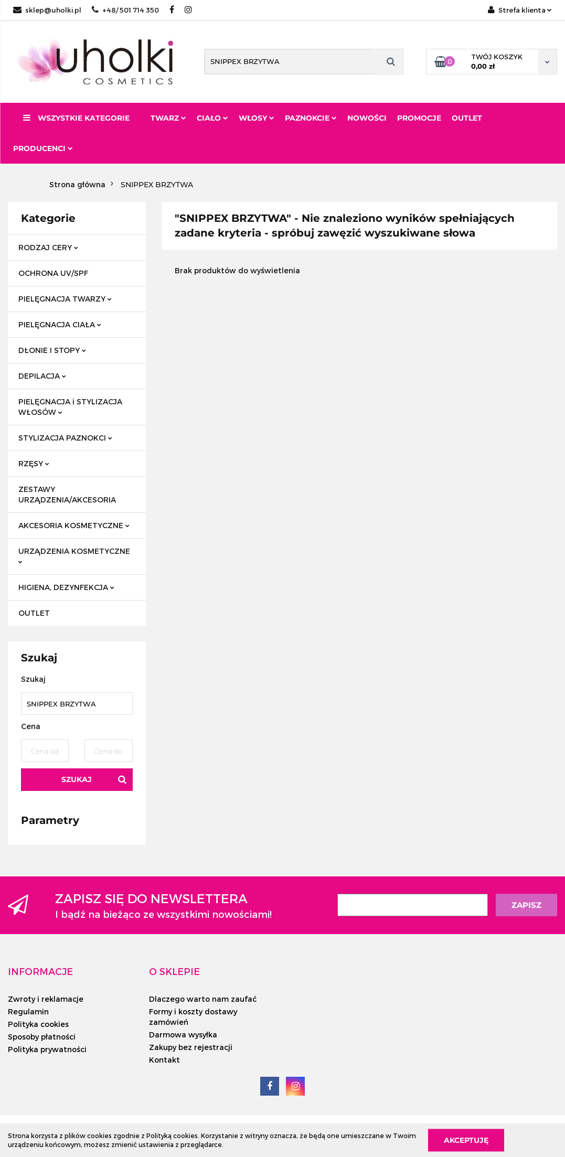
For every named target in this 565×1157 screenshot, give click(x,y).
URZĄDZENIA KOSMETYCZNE (74, 555)
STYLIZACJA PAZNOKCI (65, 437)
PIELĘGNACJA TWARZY (65, 298)
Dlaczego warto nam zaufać (203, 998)
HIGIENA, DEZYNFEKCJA (66, 587)
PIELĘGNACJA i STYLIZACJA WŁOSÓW (70, 406)
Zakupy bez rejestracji (190, 1047)
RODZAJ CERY (48, 247)
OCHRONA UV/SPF (53, 273)
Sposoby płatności (42, 1036)
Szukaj (76, 779)
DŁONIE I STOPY (52, 350)
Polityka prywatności (47, 1049)
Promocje (419, 118)
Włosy (256, 118)
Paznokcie (311, 118)
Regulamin (28, 1011)
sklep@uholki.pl (47, 10)
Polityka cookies (38, 1024)
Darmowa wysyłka (183, 1034)
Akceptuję (466, 1139)
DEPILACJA (42, 375)
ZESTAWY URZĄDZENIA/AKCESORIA (67, 494)
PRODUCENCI (43, 148)
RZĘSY (33, 463)
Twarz (168, 118)
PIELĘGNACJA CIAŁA (59, 324)
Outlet (467, 118)
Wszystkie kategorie (76, 118)
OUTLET (34, 612)
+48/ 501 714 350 (125, 10)
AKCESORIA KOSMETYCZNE (74, 525)
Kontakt (164, 1059)
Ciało (212, 118)
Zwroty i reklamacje (45, 998)
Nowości (367, 118)
